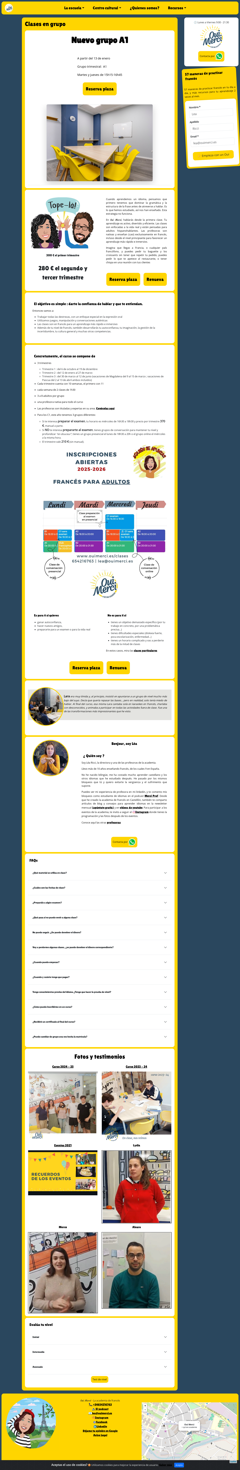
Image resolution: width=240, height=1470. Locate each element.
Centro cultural (105, 8)
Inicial (36, 1337)
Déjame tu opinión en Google (100, 1430)
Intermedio (38, 1352)
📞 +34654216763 (100, 1404)
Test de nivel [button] (100, 1379)
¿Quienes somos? (144, 8)
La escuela (72, 8)
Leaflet (233, 1461)
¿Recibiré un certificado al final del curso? (54, 1021)
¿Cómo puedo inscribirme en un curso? (52, 1006)
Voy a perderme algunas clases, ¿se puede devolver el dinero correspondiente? (73, 947)
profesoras (114, 822)
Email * (194, 136)
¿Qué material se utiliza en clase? (50, 872)
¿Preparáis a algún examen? (47, 902)
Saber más (165, 1465)
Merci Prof (151, 795)
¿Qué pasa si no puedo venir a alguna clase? (55, 917)
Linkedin (100, 1426)
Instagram (140, 812)
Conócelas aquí (105, 408)
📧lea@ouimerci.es (100, 1413)
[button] (100, 88)
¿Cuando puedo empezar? (46, 962)
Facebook (100, 1422)
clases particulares (145, 650)
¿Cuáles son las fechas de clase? (49, 887)
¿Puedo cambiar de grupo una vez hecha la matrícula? (60, 1036)
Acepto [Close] (179, 1465)
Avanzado (38, 1366)
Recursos (175, 8)
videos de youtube (131, 807)
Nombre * (195, 107)
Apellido (194, 122)
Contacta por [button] (124, 842)
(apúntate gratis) (103, 807)
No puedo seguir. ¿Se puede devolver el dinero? (57, 932)
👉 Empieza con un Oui (213, 155)
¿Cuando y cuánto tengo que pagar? (51, 977)
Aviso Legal (100, 1435)
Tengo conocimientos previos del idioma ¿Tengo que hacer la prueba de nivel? (72, 992)
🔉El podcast (100, 1409)
